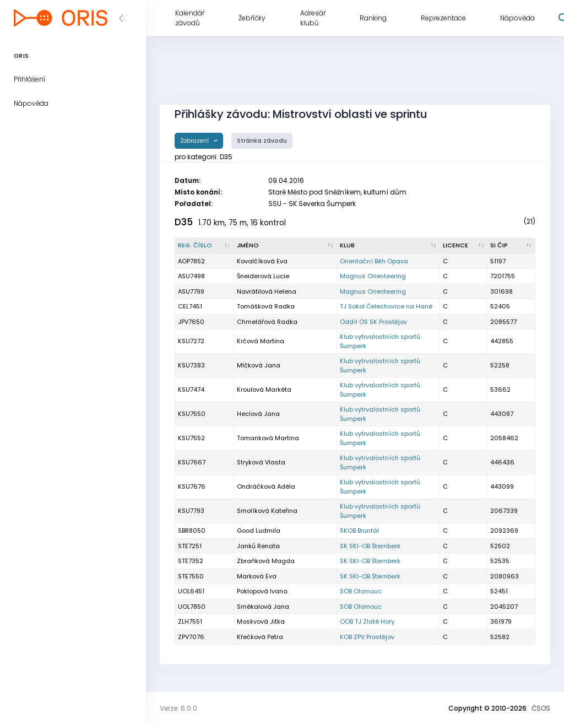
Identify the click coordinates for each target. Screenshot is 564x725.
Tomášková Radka (266, 306)
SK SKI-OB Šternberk (370, 546)
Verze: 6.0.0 (178, 708)
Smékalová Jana (263, 606)
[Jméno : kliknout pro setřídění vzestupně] (285, 245)
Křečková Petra (260, 636)
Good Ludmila (258, 530)
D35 (184, 222)
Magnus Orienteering (373, 276)
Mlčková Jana (258, 365)
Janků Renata (258, 546)
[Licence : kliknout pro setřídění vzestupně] (464, 245)
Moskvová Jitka (261, 621)
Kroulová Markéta (264, 389)
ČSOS (541, 708)
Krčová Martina (260, 341)
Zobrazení (195, 141)
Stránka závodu (262, 141)
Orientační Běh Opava (374, 261)
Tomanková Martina (268, 438)
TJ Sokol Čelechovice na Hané (386, 306)
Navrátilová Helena (266, 291)
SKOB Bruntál (359, 530)
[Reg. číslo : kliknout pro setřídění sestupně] (204, 245)
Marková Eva (256, 576)
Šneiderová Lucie (263, 276)
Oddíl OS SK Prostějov (373, 321)
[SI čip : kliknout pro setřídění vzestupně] (511, 245)
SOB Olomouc (361, 591)
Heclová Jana (258, 413)
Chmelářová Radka (267, 321)
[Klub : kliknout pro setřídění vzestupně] (388, 245)
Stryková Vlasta (261, 462)
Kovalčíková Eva (262, 261)
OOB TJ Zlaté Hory (367, 621)
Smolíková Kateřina (267, 510)
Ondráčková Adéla (266, 486)
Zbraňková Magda (266, 560)
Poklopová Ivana (262, 591)
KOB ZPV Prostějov (367, 636)
